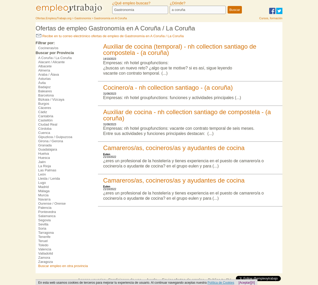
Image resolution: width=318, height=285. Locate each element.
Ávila (42, 83)
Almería (44, 70)
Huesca (44, 158)
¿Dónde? (177, 3)
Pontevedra (47, 212)
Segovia (44, 220)
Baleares (45, 91)
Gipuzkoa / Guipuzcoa (55, 137)
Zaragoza (45, 262)
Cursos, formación (270, 18)
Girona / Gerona (50, 141)
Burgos (43, 104)
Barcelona (46, 95)
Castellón (45, 120)
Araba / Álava (48, 74)
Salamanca (47, 216)
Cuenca (44, 133)
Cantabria (45, 116)
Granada (45, 145)
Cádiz (42, 112)
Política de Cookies (221, 282)
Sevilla (43, 224)
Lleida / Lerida (49, 178)
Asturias (44, 79)
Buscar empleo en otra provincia (63, 266)
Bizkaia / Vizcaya (51, 99)
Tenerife (44, 237)
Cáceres (44, 108)
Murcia (43, 195)
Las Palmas (47, 170)
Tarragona (46, 233)
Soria (42, 228)
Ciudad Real (47, 124)
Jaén (42, 162)
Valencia (44, 249)
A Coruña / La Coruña (55, 58)
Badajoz (44, 87)
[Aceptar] (245, 282)
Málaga (44, 191)
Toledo (43, 245)
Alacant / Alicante (51, 62)
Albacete (45, 66)
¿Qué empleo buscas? (131, 3)
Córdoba (44, 129)
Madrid (43, 187)
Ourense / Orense (52, 203)
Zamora (44, 258)
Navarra (44, 199)
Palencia (44, 208)
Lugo (42, 183)
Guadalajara (47, 149)
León (42, 174)
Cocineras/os (48, 48)
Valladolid (45, 253)
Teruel (43, 241)
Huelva (43, 154)
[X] (253, 282)
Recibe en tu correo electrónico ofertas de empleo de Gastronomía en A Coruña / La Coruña (110, 36)
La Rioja (44, 166)
